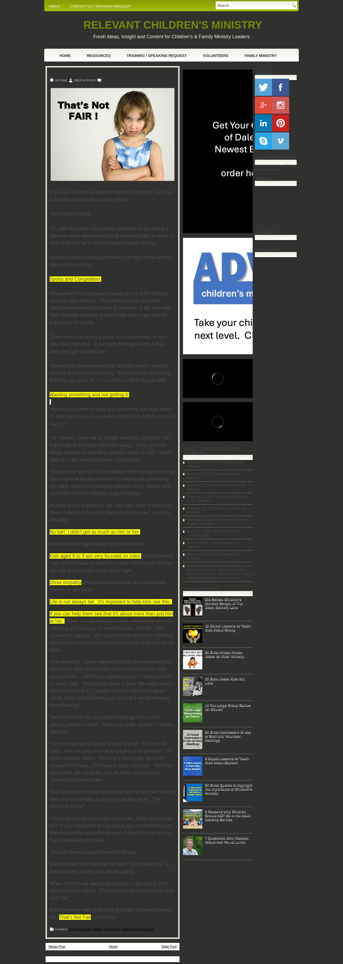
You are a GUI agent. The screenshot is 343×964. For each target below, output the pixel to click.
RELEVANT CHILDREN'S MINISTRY (172, 25)
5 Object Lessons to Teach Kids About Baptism (227, 760)
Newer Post (57, 946)
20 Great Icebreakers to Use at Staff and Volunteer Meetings (228, 736)
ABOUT (55, 6)
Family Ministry (260, 56)
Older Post (169, 946)
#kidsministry (112, 929)
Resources (99, 56)
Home (65, 56)
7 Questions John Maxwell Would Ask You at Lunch (227, 840)
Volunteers (216, 56)
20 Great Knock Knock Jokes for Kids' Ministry (224, 654)
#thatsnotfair (130, 929)
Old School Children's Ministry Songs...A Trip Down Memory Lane (224, 603)
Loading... (262, 241)
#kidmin (98, 929)
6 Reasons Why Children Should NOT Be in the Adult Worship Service (228, 815)
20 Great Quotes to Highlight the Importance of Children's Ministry (228, 789)
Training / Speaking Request (157, 56)
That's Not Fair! (71, 73)
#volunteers (146, 929)
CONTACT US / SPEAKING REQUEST (100, 6)
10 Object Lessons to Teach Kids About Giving (228, 628)
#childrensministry (80, 929)
